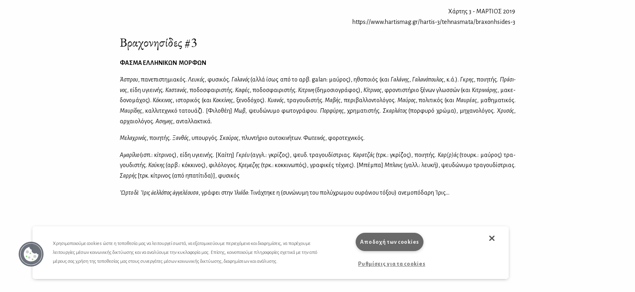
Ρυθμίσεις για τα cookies (391, 264)
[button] (31, 254)
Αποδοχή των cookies (389, 242)
